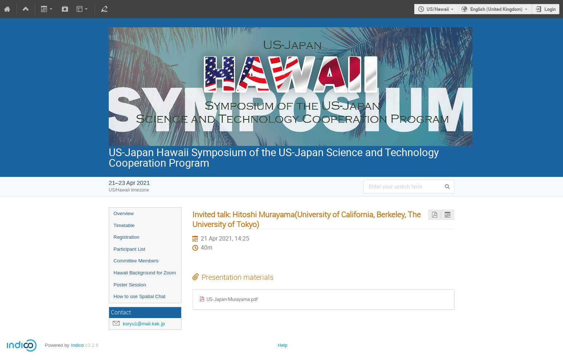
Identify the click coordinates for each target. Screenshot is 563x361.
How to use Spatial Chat (139, 296)
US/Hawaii (438, 9)
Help (282, 345)
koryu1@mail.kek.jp (144, 324)
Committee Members (136, 260)
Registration (126, 237)
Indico (77, 345)
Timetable (124, 225)
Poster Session (129, 284)
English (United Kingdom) (496, 9)
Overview (123, 213)
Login (550, 9)
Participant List (129, 249)
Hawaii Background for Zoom (144, 272)
